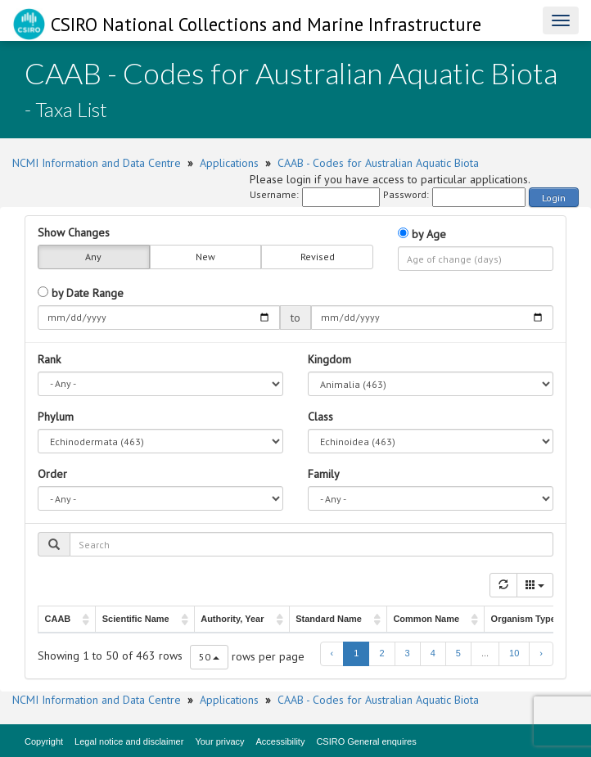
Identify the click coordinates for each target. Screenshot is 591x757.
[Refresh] (503, 585)
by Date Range (81, 293)
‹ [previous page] (332, 653)
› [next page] (541, 653)
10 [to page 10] (514, 653)
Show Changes (74, 232)
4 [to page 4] (433, 653)
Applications (229, 162)
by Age (422, 234)
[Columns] (535, 585)
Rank (49, 359)
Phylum (56, 416)
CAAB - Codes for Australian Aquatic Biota (378, 162)
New (205, 257)
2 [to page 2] (381, 653)
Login (554, 198)
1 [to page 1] (356, 653)
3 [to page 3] (407, 653)
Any (93, 257)
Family (324, 473)
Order (52, 473)
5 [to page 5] (458, 653)
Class (320, 416)
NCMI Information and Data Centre (96, 162)
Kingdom (329, 359)
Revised (317, 257)
